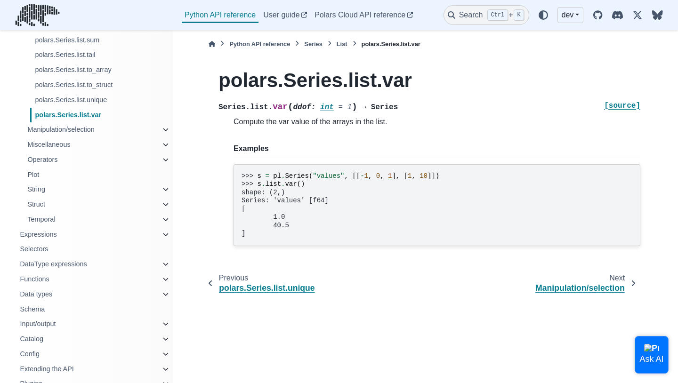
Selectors (34, 249)
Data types (36, 294)
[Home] (212, 44)
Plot (33, 174)
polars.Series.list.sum (67, 40)
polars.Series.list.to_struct (74, 84)
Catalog (31, 339)
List (342, 44)
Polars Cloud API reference (360, 15)
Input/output (38, 323)
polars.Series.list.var (68, 115)
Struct (36, 204)
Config (30, 354)
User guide (281, 15)
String (36, 189)
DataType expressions (53, 264)
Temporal (41, 219)
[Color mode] (543, 15)
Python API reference (220, 15)
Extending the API (46, 369)
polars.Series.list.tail (65, 54)
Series (313, 44)
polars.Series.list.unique (71, 100)
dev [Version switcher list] (568, 15)
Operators (42, 159)
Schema (32, 309)
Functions (34, 279)
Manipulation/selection (60, 129)
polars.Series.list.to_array (73, 69)
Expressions (38, 234)
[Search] (486, 15)
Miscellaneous (48, 144)
